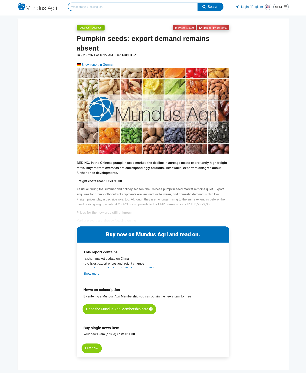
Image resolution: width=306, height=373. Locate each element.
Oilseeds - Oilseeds (91, 27)
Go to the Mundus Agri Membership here (119, 309)
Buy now (91, 348)
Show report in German (95, 64)
